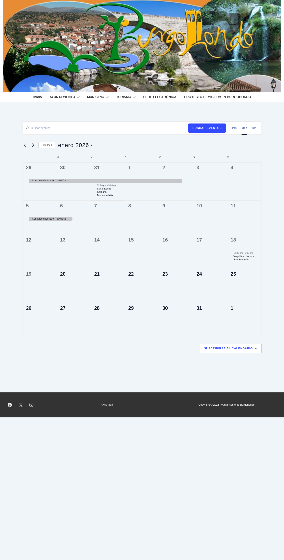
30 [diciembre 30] (63, 167)
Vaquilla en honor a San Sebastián (243, 258)
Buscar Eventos (207, 128)
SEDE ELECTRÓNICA (160, 97)
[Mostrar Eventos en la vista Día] (254, 128)
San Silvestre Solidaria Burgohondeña (105, 192)
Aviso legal (107, 404)
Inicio (37, 97)
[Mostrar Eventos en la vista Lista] (234, 128)
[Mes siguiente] (32, 145)
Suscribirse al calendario (228, 348)
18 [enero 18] (233, 240)
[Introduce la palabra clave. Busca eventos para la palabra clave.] (105, 128)
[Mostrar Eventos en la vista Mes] (244, 128)
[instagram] (31, 405)
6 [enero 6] (61, 205)
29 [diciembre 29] (28, 167)
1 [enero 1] (129, 167)
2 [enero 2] (163, 167)
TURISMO (126, 97)
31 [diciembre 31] (97, 167)
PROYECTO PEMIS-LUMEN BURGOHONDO (217, 97)
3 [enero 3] (197, 167)
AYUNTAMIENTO (65, 97)
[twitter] (21, 405)
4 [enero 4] (232, 167)
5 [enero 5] (27, 205)
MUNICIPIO (98, 97)
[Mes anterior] (25, 145)
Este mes (47, 145)
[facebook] (10, 405)
